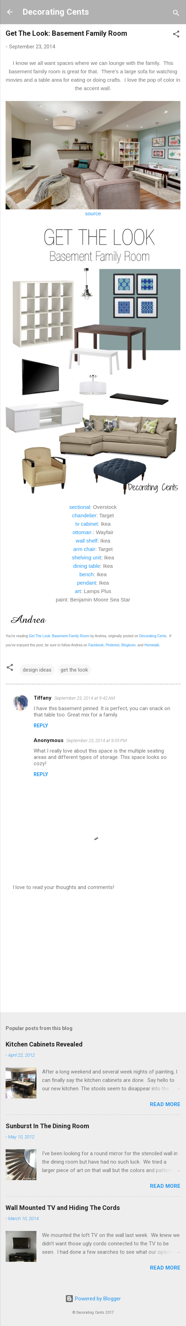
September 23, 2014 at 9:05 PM (96, 740)
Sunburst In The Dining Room (47, 1126)
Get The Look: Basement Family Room (59, 636)
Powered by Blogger (93, 1298)
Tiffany (42, 698)
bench (87, 574)
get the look (74, 670)
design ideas (37, 670)
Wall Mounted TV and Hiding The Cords (63, 1207)
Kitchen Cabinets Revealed (44, 1044)
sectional (79, 507)
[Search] (176, 14)
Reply (41, 725)
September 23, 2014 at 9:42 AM (84, 698)
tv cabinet (86, 524)
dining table (86, 566)
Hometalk (151, 645)
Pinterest (112, 645)
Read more (165, 1104)
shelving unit (86, 557)
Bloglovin (128, 645)
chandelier (84, 515)
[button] (176, 35)
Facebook (96, 645)
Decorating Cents (55, 12)
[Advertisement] (93, 952)
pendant (86, 583)
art (78, 591)
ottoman (82, 532)
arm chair (84, 549)
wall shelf (86, 541)
